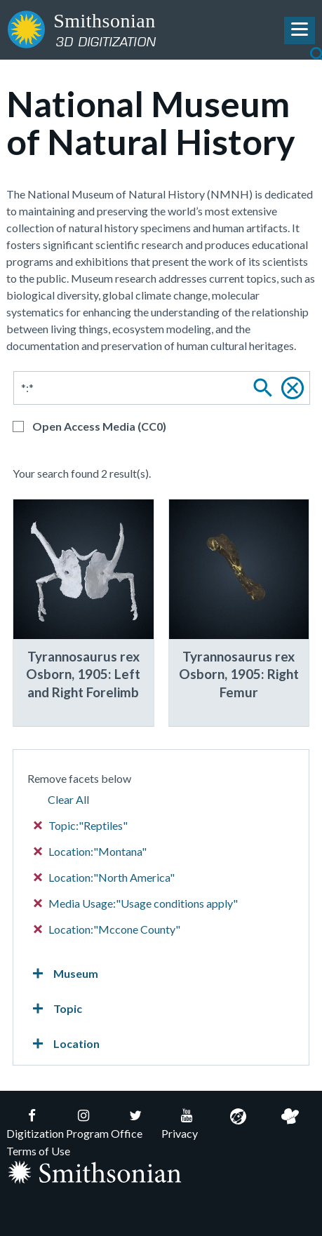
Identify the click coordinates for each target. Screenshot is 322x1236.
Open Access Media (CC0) (99, 426)
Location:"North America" (104, 877)
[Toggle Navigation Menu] (299, 30)
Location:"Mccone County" (107, 929)
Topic (54, 1009)
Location (63, 1044)
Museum (62, 974)
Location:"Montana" (90, 851)
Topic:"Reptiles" (81, 825)
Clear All (68, 799)
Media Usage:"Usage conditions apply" (136, 903)
